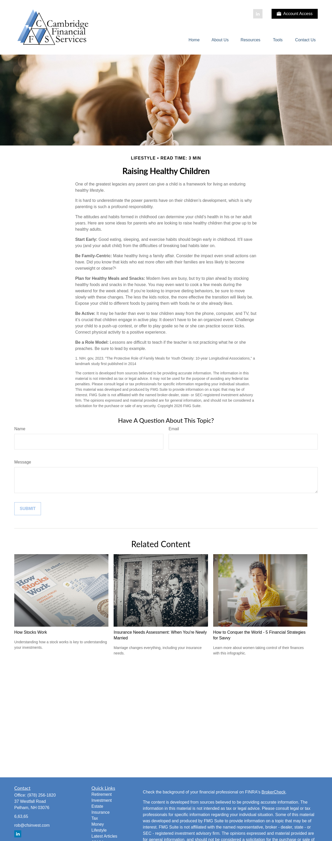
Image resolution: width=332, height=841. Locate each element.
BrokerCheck (273, 792)
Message (22, 462)
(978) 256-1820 (41, 795)
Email (174, 429)
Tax (95, 818)
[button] (194, 40)
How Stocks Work (30, 632)
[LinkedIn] (257, 13)
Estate (97, 806)
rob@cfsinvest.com (32, 825)
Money (98, 824)
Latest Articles (104, 836)
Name (19, 429)
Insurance (101, 812)
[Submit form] (27, 508)
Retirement (102, 794)
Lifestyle (99, 830)
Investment (102, 800)
